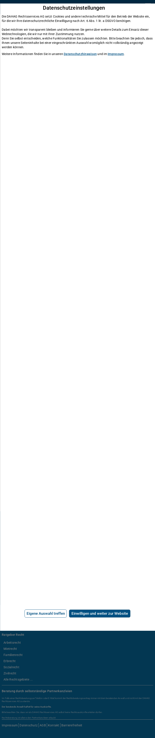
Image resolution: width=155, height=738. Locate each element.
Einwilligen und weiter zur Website (99, 613)
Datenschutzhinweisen (80, 54)
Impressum (116, 54)
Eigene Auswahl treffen (46, 613)
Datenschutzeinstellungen (74, 8)
